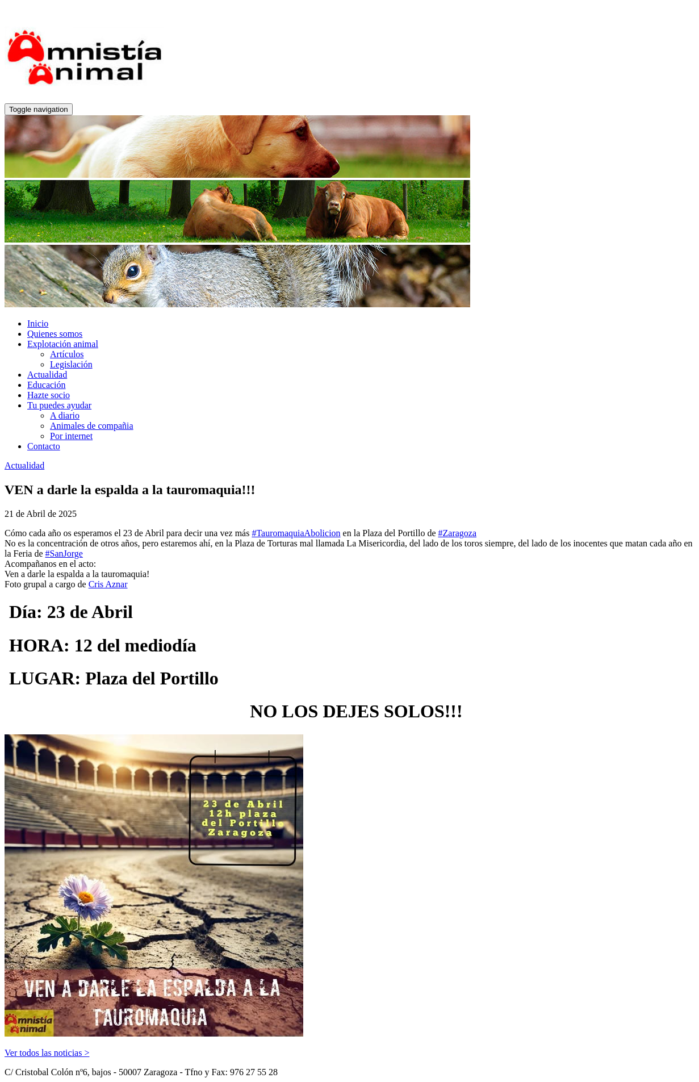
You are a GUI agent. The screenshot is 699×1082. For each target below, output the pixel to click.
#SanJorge (64, 553)
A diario (64, 415)
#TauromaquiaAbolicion (296, 533)
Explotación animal (62, 344)
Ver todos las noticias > (47, 1053)
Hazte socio (48, 395)
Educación (46, 385)
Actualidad (47, 374)
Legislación (71, 364)
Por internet (71, 436)
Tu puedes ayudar (59, 405)
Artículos (67, 354)
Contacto (43, 446)
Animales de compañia (91, 426)
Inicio (37, 323)
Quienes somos (54, 334)
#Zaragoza (457, 533)
